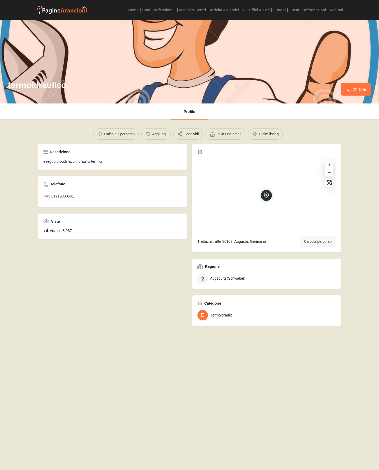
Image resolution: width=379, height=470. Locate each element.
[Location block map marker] (266, 200)
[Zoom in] (329, 170)
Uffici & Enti (259, 10)
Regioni (336, 10)
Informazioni (315, 10)
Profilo (189, 112)
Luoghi (279, 10)
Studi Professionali (159, 10)
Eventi (294, 10)
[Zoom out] (329, 177)
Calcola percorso (318, 246)
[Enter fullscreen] (329, 187)
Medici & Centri (192, 10)
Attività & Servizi (227, 10)
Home (133, 10)
